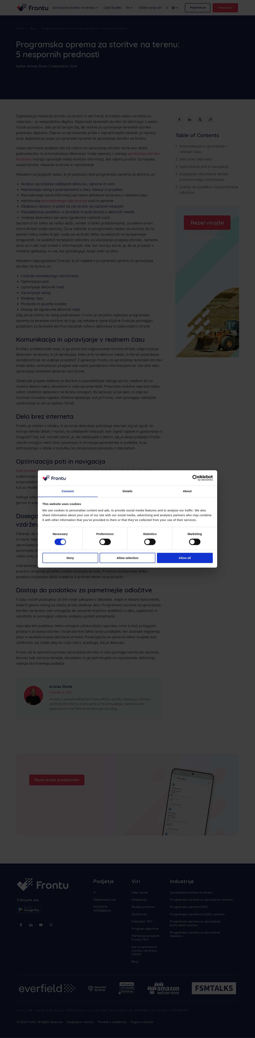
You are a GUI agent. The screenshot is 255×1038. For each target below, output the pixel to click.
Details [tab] (127, 491)
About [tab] (187, 491)
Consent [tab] (68, 491)
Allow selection (127, 558)
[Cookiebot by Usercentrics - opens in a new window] (195, 478)
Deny (70, 558)
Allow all (185, 558)
